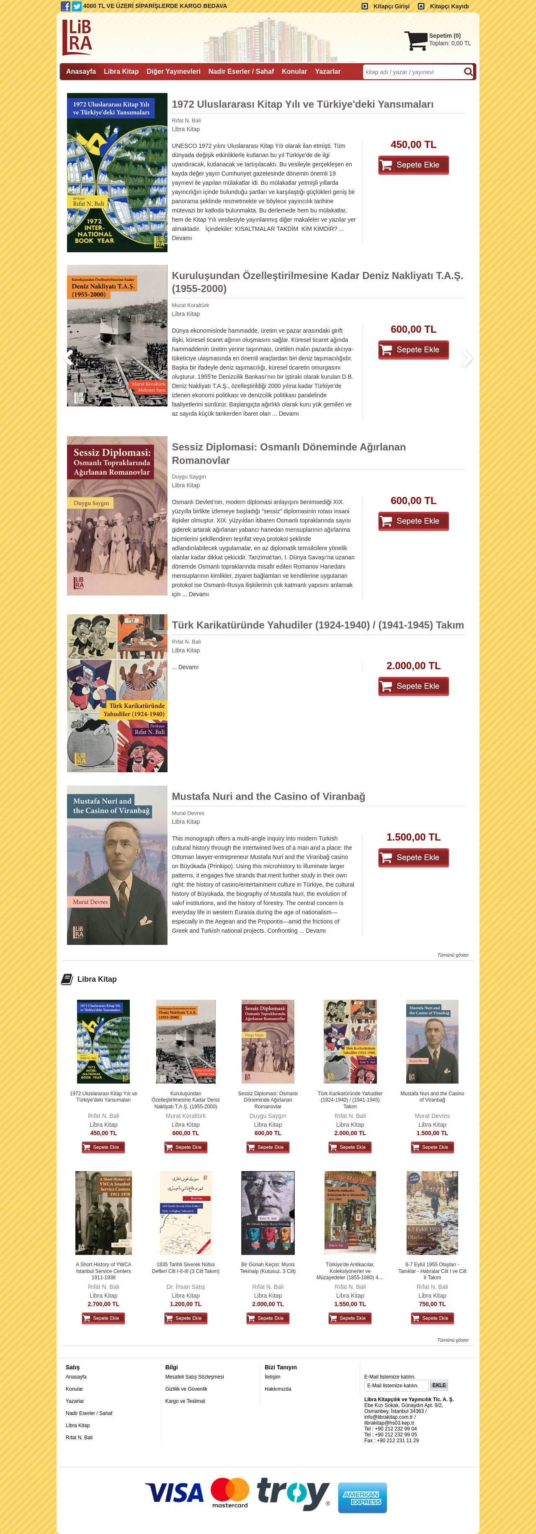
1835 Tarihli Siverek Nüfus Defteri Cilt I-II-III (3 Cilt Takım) (185, 1268)
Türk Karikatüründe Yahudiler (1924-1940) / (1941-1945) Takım (318, 625)
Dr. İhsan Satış (186, 1286)
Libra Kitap (186, 129)
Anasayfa (76, 1377)
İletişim (272, 1377)
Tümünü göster (453, 954)
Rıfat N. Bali (186, 120)
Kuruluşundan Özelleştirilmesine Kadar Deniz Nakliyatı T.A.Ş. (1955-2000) (317, 282)
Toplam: (450, 43)
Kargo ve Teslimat (185, 1401)
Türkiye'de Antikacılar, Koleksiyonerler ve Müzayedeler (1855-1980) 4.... (350, 1271)
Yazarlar (75, 1401)
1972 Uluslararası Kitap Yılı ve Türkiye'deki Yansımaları (302, 104)
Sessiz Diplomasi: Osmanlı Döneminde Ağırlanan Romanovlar (289, 453)
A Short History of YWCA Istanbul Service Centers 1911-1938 (103, 1271)
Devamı (182, 238)
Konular (74, 1389)
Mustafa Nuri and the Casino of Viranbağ (268, 796)
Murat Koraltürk (190, 305)
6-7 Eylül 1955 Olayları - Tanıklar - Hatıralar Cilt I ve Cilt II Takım (432, 1271)
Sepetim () (445, 35)
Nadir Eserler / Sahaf (89, 1413)
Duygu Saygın (189, 476)
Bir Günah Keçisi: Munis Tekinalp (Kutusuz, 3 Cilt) (268, 1268)
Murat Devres (188, 813)
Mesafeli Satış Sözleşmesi (194, 1377)
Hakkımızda (278, 1389)
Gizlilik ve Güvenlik (186, 1389)
